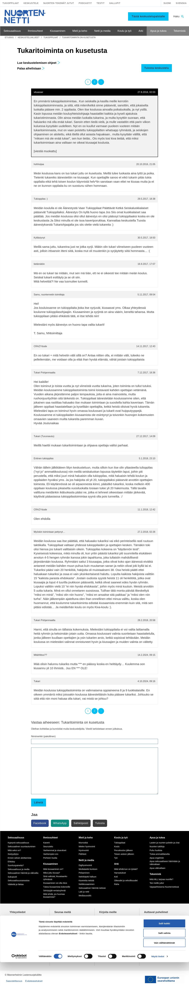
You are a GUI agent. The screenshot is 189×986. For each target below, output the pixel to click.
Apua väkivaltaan (157, 868)
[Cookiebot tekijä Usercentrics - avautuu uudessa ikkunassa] (19, 980)
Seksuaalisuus (16, 837)
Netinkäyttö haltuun (87, 876)
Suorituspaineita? (16, 865)
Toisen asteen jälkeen (124, 854)
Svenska (181, 3)
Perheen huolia (50, 858)
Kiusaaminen (50, 864)
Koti (116, 876)
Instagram (63, 921)
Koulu (117, 846)
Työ (116, 858)
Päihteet (82, 854)
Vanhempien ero (50, 854)
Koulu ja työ (121, 837)
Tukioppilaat (11, 3)
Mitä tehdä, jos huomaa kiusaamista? (54, 895)
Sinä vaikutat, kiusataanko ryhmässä (55, 877)
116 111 (151, 921)
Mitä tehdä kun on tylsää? (126, 869)
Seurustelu (48, 846)
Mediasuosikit (85, 895)
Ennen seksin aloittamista (19, 858)
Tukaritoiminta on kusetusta (79, 37)
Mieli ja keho (86, 837)
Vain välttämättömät (164, 966)
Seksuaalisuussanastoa (19, 880)
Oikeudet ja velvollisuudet (126, 880)
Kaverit (46, 842)
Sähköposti (81, 823)
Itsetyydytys (13, 854)
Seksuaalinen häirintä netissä (92, 888)
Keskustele (31, 3)
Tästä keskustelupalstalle (148, 16)
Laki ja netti (84, 892)
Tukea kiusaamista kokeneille (56, 887)
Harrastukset (120, 873)
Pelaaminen (84, 873)
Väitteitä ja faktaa (16, 884)
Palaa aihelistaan (31, 68)
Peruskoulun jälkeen (123, 850)
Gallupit (115, 3)
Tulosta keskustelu (156, 67)
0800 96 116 (154, 936)
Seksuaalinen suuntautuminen (22, 846)
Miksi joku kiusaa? (51, 873)
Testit (100, 3)
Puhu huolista (156, 850)
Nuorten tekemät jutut (58, 3)
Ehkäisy (11, 861)
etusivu (9, 37)
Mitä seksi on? (14, 850)
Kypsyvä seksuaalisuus (18, 842)
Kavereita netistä (86, 880)
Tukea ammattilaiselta (160, 854)
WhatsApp (60, 823)
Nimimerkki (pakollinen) (43, 736)
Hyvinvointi (84, 850)
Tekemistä (155, 874)
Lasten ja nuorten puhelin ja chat (164, 842)
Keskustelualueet (28, 37)
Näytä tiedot (157, 980)
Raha (116, 884)
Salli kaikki (164, 947)
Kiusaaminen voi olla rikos (55, 883)
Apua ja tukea (157, 837)
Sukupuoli (12, 877)
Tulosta (100, 823)
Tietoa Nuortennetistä (21, 936)
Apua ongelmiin (157, 858)
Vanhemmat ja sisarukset (54, 850)
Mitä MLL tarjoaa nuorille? (161, 879)
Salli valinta (164, 957)
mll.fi (12, 931)
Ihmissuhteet (50, 837)
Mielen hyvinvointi (87, 846)
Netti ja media (86, 860)
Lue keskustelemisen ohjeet (38, 62)
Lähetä (38, 802)
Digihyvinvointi (85, 865)
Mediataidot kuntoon (88, 869)
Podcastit (85, 3)
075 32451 (17, 927)
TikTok (61, 918)
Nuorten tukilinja (157, 846)
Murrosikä (83, 842)
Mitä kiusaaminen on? (53, 869)
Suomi (167, 3)
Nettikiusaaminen (86, 884)
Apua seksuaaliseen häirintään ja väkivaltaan (165, 862)
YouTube (62, 924)
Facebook (39, 823)
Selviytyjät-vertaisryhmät (54, 890)
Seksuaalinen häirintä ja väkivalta (23, 873)
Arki (116, 864)
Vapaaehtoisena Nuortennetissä (164, 887)
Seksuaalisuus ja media (19, 869)
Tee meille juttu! (157, 883)
